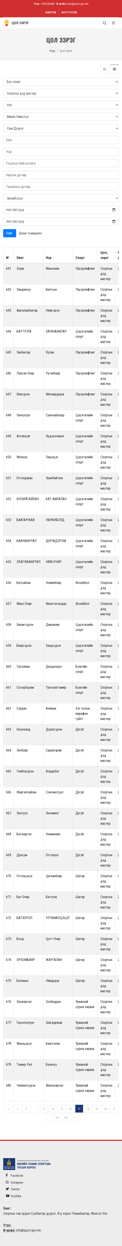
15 (61, 1108)
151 (57, 1117)
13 (44, 1108)
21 (114, 1108)
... (35, 1108)
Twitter (13, 1189)
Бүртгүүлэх (69, 12)
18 (88, 1108)
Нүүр (52, 51)
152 (66, 1117)
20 (105, 1108)
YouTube (13, 1196)
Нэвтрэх (50, 12)
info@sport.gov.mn (77, 3)
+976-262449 (47, 3)
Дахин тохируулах (30, 233)
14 (52, 1108)
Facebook (14, 1175)
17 (79, 1108)
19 (97, 1108)
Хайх (9, 233)
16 (70, 1108)
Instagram (14, 1182)
